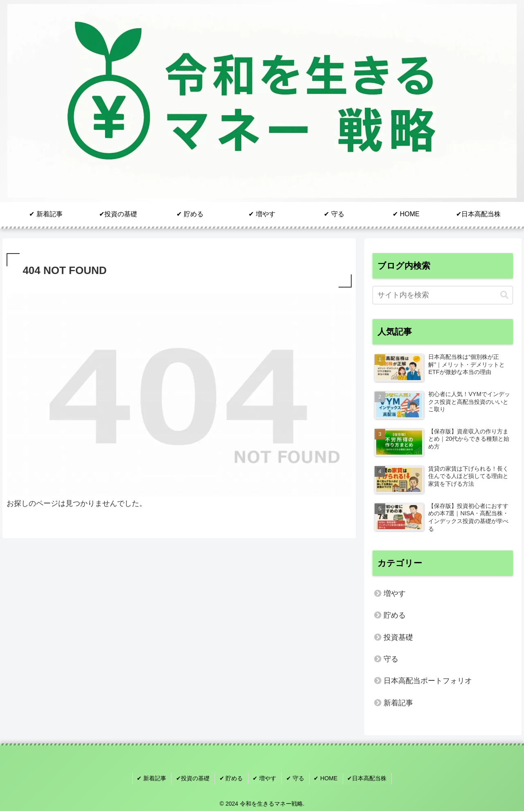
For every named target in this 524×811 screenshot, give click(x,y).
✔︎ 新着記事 (155, 778)
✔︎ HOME (324, 778)
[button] (504, 295)
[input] (443, 295)
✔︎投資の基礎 (195, 778)
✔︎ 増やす (265, 778)
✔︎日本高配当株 (364, 778)
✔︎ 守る (294, 778)
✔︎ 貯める (232, 778)
